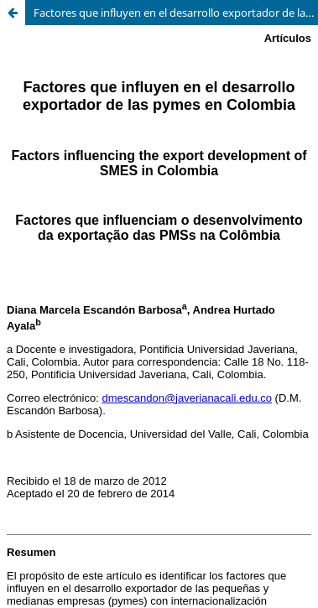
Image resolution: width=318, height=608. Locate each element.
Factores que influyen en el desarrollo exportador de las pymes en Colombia (176, 12)
